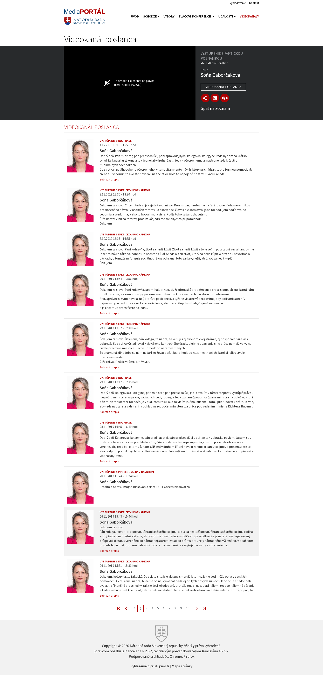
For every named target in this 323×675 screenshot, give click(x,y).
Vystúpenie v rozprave (116, 141)
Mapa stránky (182, 666)
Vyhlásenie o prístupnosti (150, 666)
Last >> (202, 608)
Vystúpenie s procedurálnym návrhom (127, 472)
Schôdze (151, 16)
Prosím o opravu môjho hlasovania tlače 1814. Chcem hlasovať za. (145, 487)
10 (187, 608)
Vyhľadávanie (238, 3)
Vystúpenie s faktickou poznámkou (125, 190)
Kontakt (254, 3)
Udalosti (227, 16)
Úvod (135, 16)
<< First (121, 608)
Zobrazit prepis (109, 179)
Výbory (169, 16)
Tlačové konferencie (196, 16)
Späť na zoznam (215, 108)
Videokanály (249, 16)
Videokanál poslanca (223, 87)
